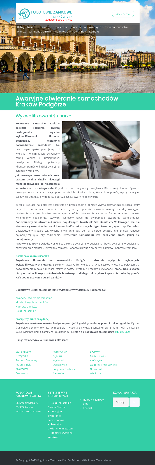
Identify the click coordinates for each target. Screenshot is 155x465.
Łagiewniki (59, 360)
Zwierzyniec (60, 352)
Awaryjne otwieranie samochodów (64, 26)
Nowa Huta (96, 369)
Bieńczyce (96, 360)
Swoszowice (60, 364)
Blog (83, 31)
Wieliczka (95, 373)
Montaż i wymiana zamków (34, 31)
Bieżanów (58, 373)
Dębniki (57, 356)
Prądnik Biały (23, 364)
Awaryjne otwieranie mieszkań (109, 26)
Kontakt (94, 31)
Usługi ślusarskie (28, 26)
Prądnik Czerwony (26, 360)
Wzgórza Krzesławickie (103, 364)
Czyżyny (95, 352)
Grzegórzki (22, 356)
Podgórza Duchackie (65, 369)
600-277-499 (123, 13)
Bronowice (22, 373)
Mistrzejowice (98, 356)
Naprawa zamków (66, 31)
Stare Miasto (23, 351)
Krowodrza (22, 369)
